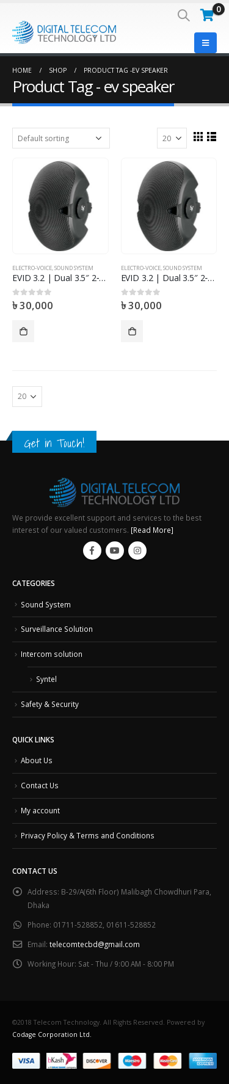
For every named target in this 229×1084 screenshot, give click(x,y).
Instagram (137, 550)
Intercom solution (51, 654)
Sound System (73, 268)
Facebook (92, 550)
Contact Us (40, 785)
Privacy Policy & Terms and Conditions (87, 835)
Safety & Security (50, 704)
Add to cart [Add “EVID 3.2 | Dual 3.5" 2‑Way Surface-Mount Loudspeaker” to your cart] (23, 331)
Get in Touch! (54, 443)
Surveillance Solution (57, 629)
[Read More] (152, 530)
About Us (37, 760)
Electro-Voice (32, 268)
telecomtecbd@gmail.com (94, 944)
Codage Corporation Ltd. (52, 1034)
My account (40, 810)
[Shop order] (61, 138)
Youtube (115, 550)
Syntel (46, 679)
